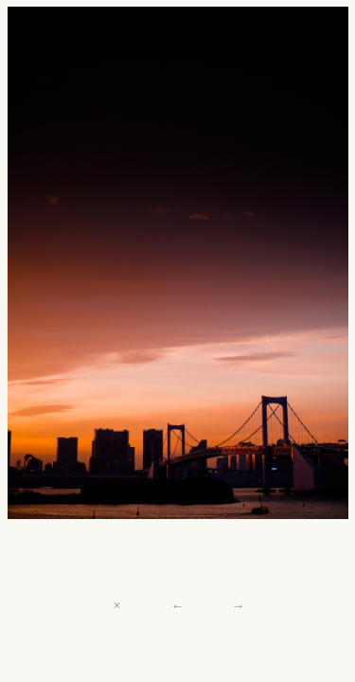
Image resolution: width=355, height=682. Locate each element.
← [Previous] (177, 605)
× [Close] (117, 605)
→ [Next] (237, 605)
